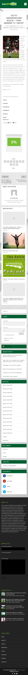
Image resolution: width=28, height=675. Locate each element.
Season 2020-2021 (7, 392)
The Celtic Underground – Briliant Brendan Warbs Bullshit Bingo (12, 227)
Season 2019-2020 (7, 396)
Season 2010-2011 (7, 429)
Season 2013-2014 (7, 418)
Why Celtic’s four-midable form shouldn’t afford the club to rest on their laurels (14, 361)
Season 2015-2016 (18, 27)
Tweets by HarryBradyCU (9, 465)
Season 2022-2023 (7, 385)
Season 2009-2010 (7, 433)
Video (4, 453)
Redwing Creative (14, 671)
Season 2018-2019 (7, 400)
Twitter (5, 436)
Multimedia (5, 27)
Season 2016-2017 (7, 407)
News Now (5, 440)
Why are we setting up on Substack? (12, 369)
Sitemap (3, 658)
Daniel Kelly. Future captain (10, 376)
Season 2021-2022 (7, 389)
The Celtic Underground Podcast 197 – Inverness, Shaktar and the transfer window (13, 300)
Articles (14, 595)
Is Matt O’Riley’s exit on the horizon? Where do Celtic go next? (12, 356)
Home (2, 636)
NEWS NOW (7, 346)
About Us (3, 640)
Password (5, 327)
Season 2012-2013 (7, 422)
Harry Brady (12, 26)
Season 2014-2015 (7, 414)
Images (5, 456)
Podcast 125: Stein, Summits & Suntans (14, 279)
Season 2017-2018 (7, 403)
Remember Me (10, 335)
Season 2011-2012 (7, 425)
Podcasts (11, 27)
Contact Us (3, 662)
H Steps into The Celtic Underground (12, 372)
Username (5, 321)
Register (6, 338)
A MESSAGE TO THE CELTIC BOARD (12, 365)
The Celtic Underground (10, 670)
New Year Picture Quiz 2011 (10, 250)
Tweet (5, 122)
